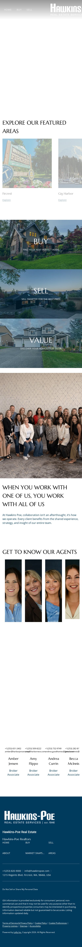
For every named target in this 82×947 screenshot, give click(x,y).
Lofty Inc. (18, 932)
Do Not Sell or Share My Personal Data (20, 889)
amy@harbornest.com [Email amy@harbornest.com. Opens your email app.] (35, 751)
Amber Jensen (13, 761)
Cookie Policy (41, 923)
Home (8, 9)
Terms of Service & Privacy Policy (17, 923)
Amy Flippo (33, 761)
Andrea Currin (53, 761)
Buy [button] (19, 9)
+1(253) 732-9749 (53, 748)
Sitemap (23, 926)
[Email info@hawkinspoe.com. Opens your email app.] (36, 871)
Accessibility (35, 926)
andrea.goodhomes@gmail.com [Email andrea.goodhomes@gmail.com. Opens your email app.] (59, 751)
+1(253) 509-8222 (33, 748)
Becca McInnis (73, 761)
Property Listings (10, 926)
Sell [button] (29, 9)
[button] (6, 843)
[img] (13, 590)
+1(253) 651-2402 (13, 748)
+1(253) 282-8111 (73, 748)
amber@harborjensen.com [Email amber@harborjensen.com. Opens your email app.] (17, 751)
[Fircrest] (27, 200)
